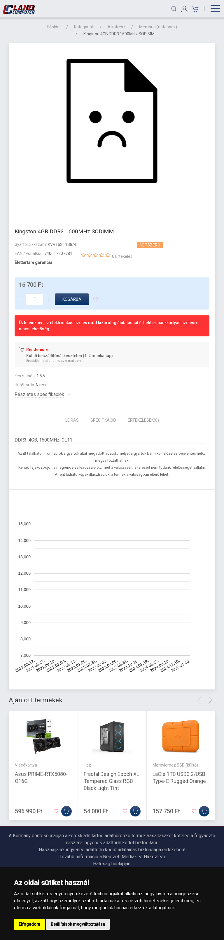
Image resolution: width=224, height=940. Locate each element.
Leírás (72, 420)
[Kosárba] (66, 811)
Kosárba (71, 299)
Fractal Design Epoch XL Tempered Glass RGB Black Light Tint (111, 781)
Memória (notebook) (158, 27)
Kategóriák (84, 27)
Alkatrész (116, 27)
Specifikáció (103, 420)
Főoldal (53, 27)
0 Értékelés (122, 256)
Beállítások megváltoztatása (78, 924)
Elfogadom (29, 924)
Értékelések (143, 420)
